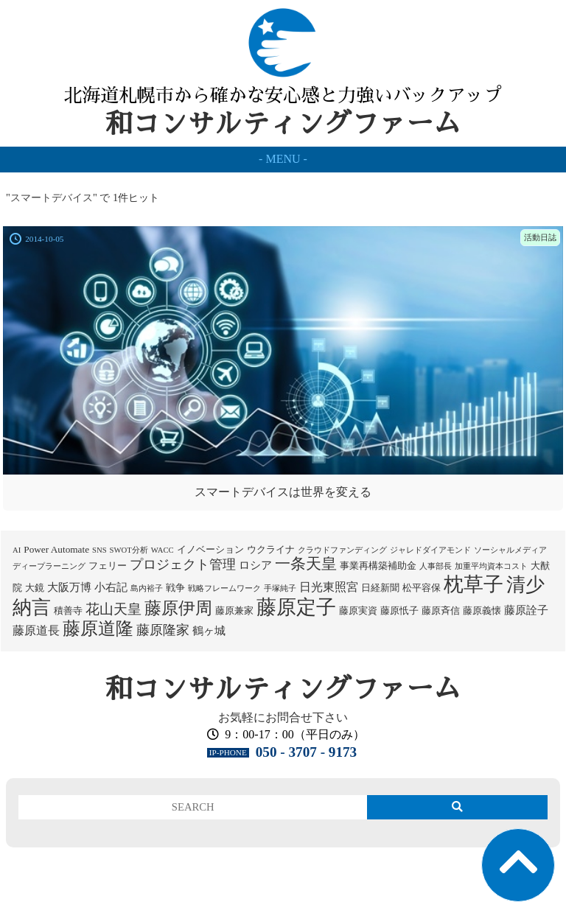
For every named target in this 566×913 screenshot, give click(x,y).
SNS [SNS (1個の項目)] (99, 550)
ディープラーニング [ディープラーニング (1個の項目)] (49, 566)
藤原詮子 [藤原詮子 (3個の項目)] (526, 610)
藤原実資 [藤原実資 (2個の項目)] (358, 610)
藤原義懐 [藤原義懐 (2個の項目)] (482, 610)
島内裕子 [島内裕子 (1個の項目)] (146, 588)
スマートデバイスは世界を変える (283, 492)
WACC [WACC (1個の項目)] (162, 550)
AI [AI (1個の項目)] (17, 550)
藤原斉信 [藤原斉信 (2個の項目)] (441, 610)
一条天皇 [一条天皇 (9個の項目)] (306, 564)
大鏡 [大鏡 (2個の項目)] (34, 587)
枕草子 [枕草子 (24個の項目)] (473, 584)
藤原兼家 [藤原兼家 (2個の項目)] (234, 610)
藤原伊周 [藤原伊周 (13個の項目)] (178, 608)
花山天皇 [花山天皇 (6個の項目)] (113, 609)
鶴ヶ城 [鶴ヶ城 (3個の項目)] (209, 631)
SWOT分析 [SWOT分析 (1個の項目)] (129, 550)
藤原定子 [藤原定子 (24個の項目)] (296, 607)
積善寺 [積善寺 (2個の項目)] (68, 610)
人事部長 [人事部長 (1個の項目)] (435, 566)
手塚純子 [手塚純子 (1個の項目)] (280, 588)
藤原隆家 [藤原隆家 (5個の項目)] (162, 630)
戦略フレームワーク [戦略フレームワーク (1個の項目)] (224, 588)
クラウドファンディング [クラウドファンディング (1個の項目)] (342, 550)
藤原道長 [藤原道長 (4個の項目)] (36, 630)
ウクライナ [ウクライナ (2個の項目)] (271, 549)
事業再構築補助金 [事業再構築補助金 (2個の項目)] (378, 565)
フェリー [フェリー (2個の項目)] (107, 565)
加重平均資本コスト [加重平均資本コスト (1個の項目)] (491, 566)
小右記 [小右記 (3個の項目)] (110, 587)
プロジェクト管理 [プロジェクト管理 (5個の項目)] (183, 564)
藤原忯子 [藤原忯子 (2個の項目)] (399, 610)
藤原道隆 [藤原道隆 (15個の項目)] (98, 628)
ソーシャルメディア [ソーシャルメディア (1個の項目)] (510, 550)
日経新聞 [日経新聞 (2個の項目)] (380, 587)
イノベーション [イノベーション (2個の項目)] (210, 549)
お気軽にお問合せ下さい (283, 717)
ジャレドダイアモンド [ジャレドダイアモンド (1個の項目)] (430, 550)
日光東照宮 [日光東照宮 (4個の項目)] (328, 587)
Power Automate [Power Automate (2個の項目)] (56, 549)
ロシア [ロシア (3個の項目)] (255, 565)
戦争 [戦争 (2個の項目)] (175, 587)
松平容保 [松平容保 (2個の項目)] (421, 587)
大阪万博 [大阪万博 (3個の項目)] (69, 587)
